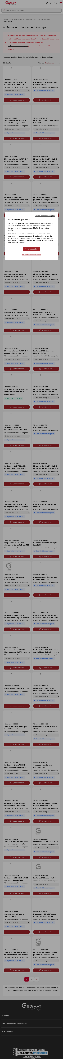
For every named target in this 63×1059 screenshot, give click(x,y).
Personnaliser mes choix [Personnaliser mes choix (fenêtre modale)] (31, 255)
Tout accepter (31, 249)
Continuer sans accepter (45, 216)
